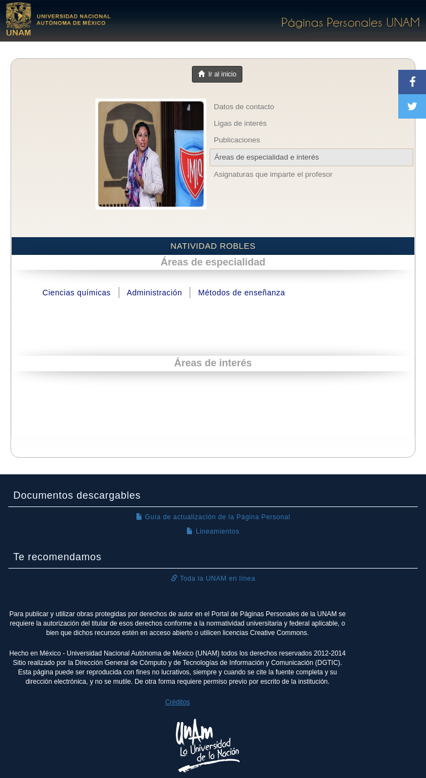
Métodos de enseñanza (241, 292)
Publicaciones (237, 140)
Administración (154, 292)
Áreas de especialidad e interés (267, 157)
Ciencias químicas (76, 292)
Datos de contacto (244, 107)
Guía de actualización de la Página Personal (213, 517)
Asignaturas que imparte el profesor (273, 174)
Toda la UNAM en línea (213, 578)
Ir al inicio (217, 74)
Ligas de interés (240, 123)
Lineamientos (212, 531)
